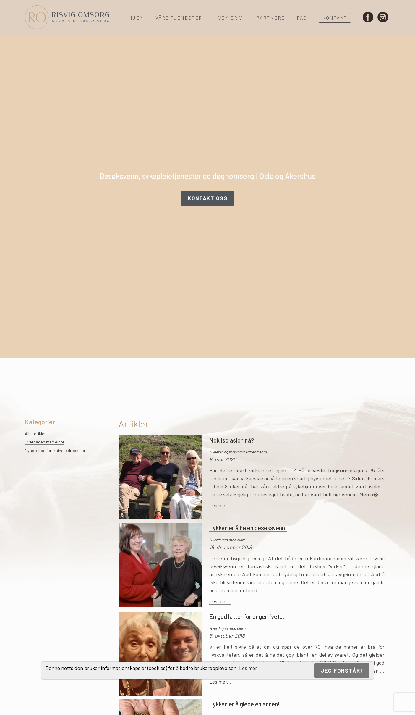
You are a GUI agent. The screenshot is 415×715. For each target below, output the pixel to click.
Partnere (270, 17)
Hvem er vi (229, 17)
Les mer (248, 668)
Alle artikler (35, 433)
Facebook (368, 18)
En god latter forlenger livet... (246, 616)
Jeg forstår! (342, 670)
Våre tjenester (178, 17)
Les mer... (220, 505)
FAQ (302, 17)
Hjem (136, 17)
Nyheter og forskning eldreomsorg (56, 450)
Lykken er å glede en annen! (244, 704)
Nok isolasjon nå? (231, 440)
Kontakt (334, 17)
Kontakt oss (208, 198)
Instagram (382, 18)
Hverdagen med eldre (44, 441)
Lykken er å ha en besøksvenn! (248, 527)
